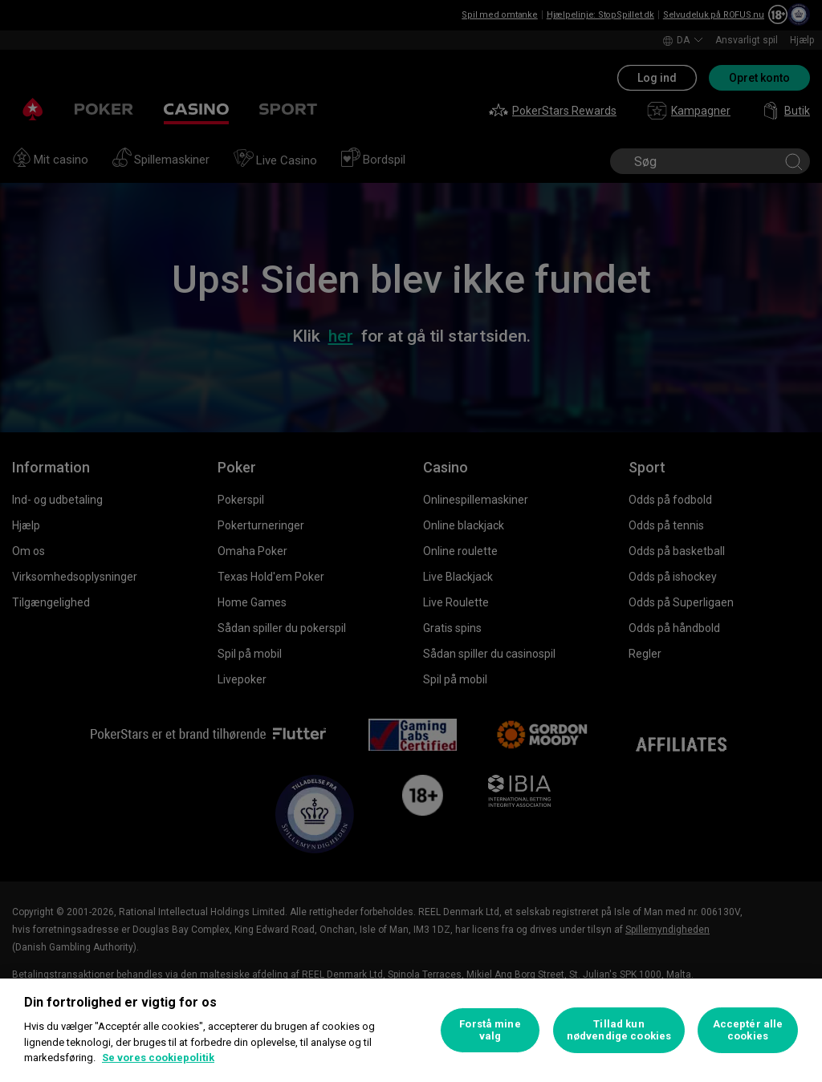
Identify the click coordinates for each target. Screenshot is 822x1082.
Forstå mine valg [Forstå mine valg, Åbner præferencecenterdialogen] (489, 1030)
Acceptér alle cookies (748, 1030)
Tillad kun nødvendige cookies (619, 1030)
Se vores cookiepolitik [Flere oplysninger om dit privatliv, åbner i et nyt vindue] (158, 1058)
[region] (411, 1030)
